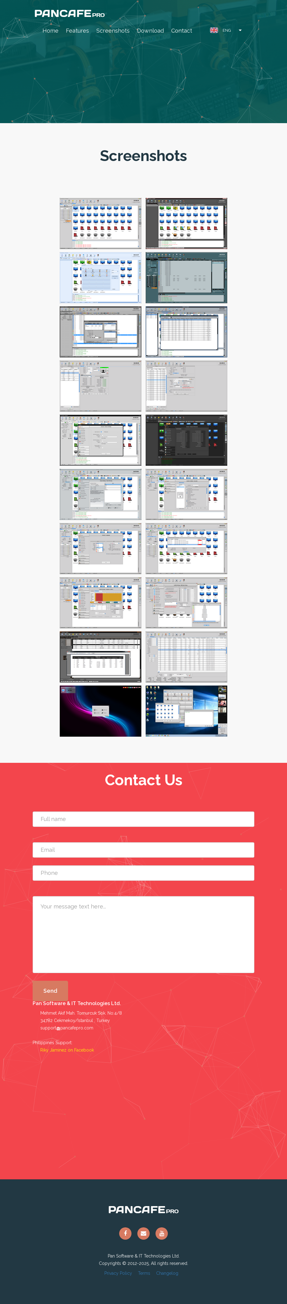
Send (50, 991)
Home (50, 30)
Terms (144, 1273)
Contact (181, 30)
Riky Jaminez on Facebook (67, 1050)
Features (77, 30)
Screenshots (113, 30)
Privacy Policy (118, 1273)
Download (150, 30)
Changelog (167, 1273)
